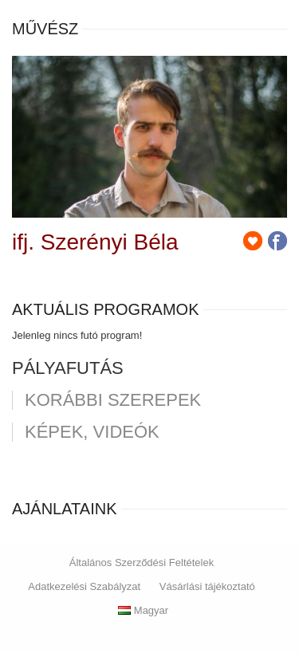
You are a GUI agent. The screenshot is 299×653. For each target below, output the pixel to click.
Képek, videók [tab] (92, 432)
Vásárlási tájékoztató (207, 586)
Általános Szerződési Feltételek (141, 562)
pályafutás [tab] (68, 368)
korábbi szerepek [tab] (113, 400)
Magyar (143, 610)
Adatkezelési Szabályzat (84, 586)
